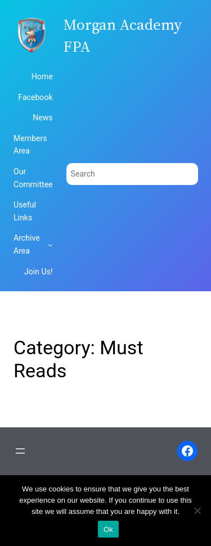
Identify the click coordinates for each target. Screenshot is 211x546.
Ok (108, 529)
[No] (197, 510)
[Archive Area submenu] (50, 244)
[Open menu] (20, 451)
